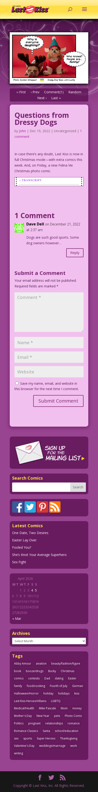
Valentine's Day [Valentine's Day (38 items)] (24, 746)
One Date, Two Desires (30, 533)
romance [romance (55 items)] (74, 723)
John (22, 131)
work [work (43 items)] (73, 746)
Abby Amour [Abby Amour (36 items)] (22, 663)
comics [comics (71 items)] (18, 678)
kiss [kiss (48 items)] (76, 693)
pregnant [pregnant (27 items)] (34, 723)
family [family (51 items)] (18, 686)
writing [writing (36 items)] (18, 753)
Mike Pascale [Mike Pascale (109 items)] (47, 708)
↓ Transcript (30, 180)
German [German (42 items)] (77, 686)
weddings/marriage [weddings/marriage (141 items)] (52, 746)
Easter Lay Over (24, 540)
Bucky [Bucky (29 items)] (52, 671)
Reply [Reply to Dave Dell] (74, 252)
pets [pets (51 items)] (57, 716)
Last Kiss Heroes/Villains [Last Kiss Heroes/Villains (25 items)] (30, 701)
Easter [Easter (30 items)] (72, 678)
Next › (42, 98)
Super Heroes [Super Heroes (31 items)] (46, 738)
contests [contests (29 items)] (34, 678)
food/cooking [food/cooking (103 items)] (36, 686)
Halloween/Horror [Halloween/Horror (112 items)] (26, 693)
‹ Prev (35, 92)
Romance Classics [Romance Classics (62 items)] (26, 731)
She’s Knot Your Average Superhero (39, 554)
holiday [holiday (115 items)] (48, 693)
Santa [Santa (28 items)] (46, 731)
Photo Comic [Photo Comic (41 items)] (73, 716)
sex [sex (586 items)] (16, 738)
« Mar (16, 618)
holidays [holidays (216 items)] (64, 693)
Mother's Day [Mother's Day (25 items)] (23, 716)
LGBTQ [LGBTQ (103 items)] (56, 701)
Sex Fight (19, 562)
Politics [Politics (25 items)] (18, 723)
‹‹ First (21, 92)
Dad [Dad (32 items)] (47, 678)
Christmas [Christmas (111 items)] (67, 671)
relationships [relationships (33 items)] (54, 723)
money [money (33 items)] (77, 708)
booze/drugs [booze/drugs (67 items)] (34, 671)
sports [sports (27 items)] (27, 738)
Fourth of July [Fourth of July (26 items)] (58, 686)
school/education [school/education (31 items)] (66, 731)
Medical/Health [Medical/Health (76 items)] (24, 708)
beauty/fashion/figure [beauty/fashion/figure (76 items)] (65, 663)
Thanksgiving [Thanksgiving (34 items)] (68, 738)
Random (74, 92)
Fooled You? (21, 547)
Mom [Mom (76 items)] (64, 708)
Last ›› (56, 98)
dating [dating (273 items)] (59, 678)
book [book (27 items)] (17, 671)
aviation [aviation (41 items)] (41, 663)
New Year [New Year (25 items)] (43, 716)
